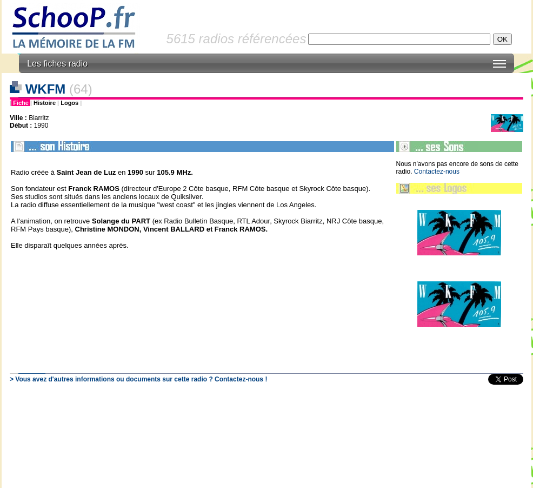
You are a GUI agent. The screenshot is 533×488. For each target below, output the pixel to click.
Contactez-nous (436, 171)
